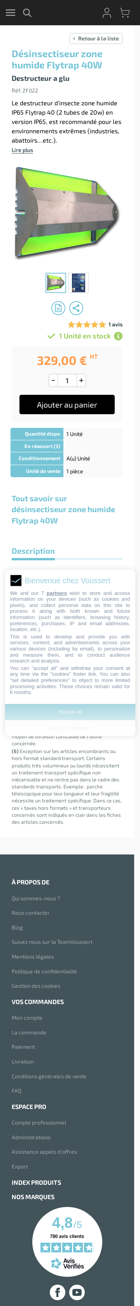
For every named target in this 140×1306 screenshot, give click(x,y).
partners (57, 593)
